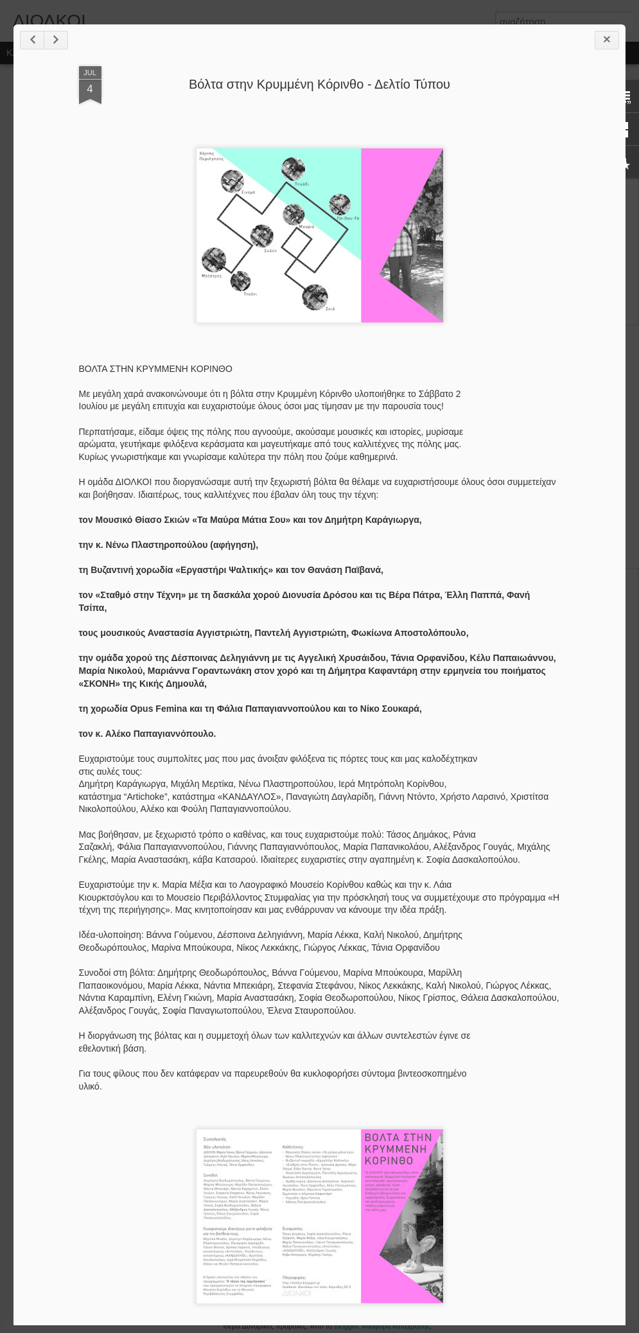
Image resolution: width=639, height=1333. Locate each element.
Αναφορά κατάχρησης (396, 1326)
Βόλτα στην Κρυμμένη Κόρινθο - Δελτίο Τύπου (319, 84)
